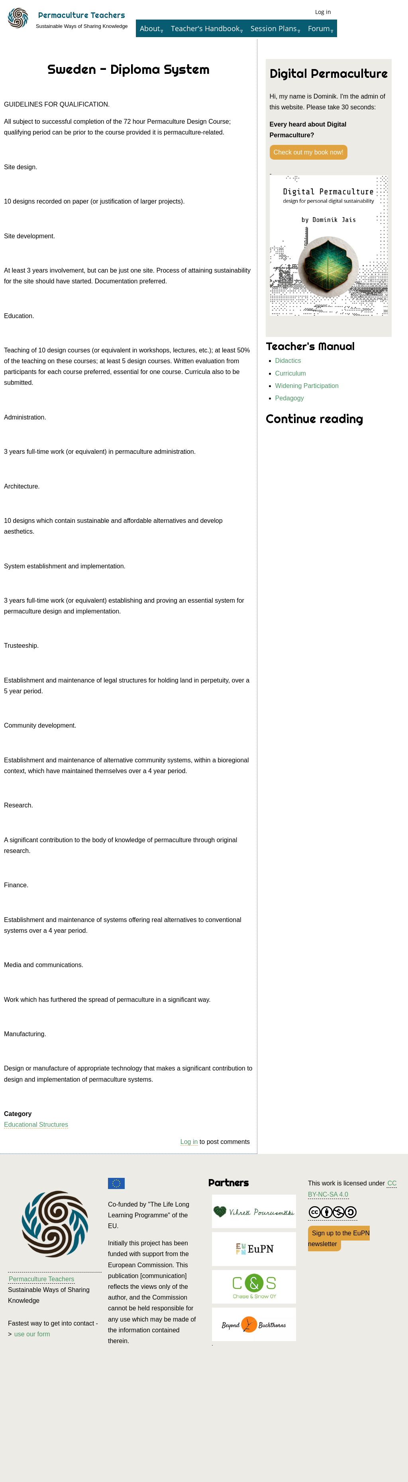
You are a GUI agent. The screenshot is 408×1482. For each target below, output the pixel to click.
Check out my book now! (308, 152)
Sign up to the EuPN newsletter (339, 1238)
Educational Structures (36, 1124)
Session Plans (274, 28)
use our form (32, 1334)
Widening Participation (307, 385)
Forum (319, 28)
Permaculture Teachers (81, 15)
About (150, 28)
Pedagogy (289, 398)
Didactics (288, 360)
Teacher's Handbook (205, 28)
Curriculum (290, 373)
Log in (323, 12)
